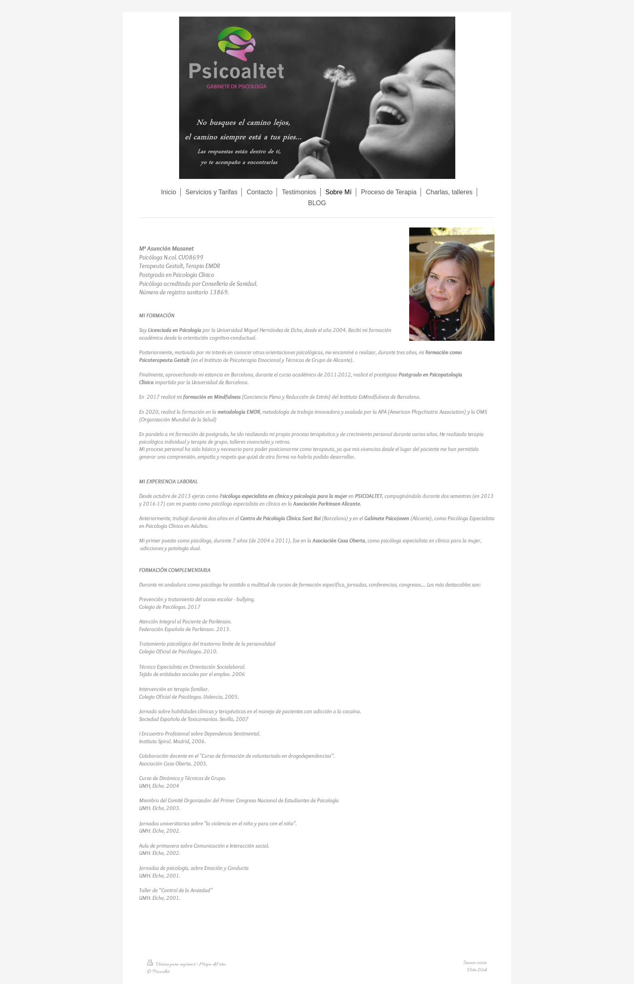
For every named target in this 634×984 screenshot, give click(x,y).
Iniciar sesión (475, 963)
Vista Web (477, 970)
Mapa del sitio (212, 964)
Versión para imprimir (172, 964)
